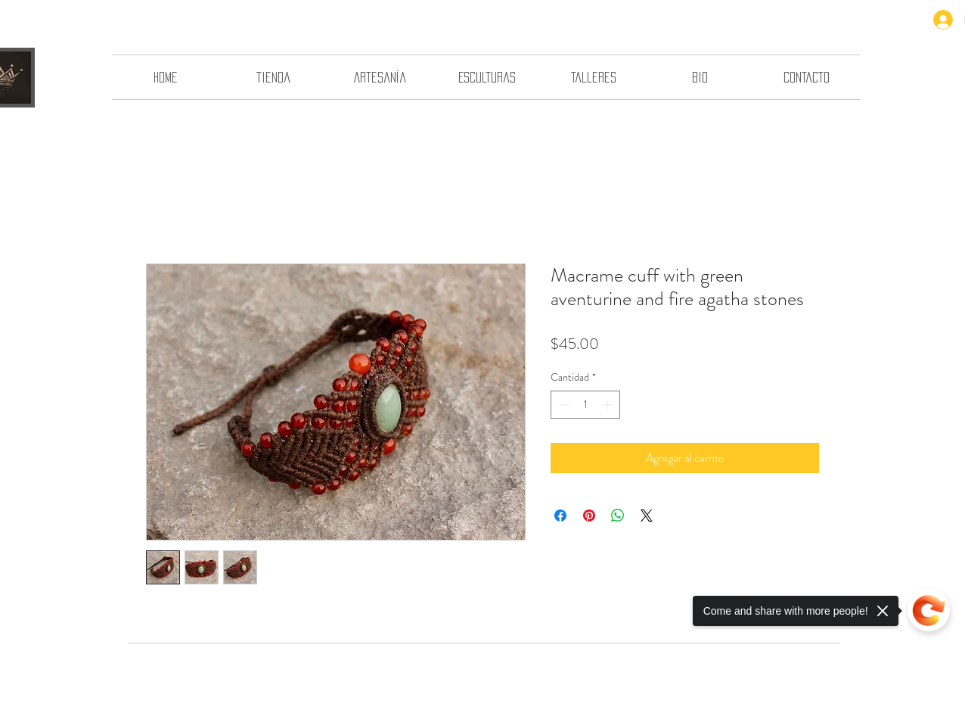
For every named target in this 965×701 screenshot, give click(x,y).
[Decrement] (562, 404)
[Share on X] (647, 515)
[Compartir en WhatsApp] (618, 515)
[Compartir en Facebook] (560, 515)
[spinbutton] (585, 404)
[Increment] (608, 404)
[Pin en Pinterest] (589, 515)
